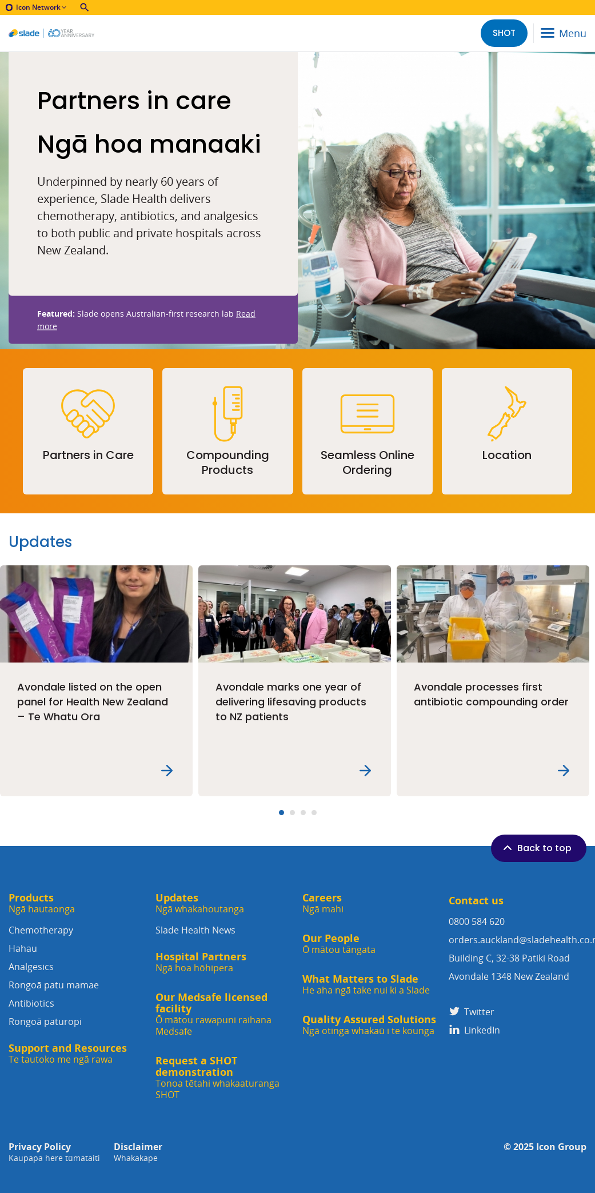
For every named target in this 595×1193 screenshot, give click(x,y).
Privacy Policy (54, 1152)
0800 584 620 (477, 921)
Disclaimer (138, 1152)
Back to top (536, 848)
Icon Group (561, 1147)
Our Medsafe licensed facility (224, 1014)
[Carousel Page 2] (292, 812)
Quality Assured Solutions (369, 1025)
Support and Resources (68, 1054)
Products (42, 903)
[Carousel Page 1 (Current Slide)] (281, 812)
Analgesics (77, 977)
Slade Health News (195, 930)
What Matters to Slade (366, 984)
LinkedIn (474, 1030)
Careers (323, 903)
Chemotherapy (77, 940)
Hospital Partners (200, 962)
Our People (339, 944)
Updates (199, 903)
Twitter (471, 1012)
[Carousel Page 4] (314, 812)
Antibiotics (77, 1014)
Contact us (476, 901)
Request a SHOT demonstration (224, 1078)
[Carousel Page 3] (303, 812)
